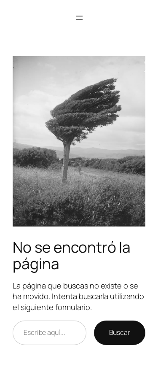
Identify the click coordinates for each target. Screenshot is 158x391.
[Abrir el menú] (79, 18)
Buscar (119, 332)
